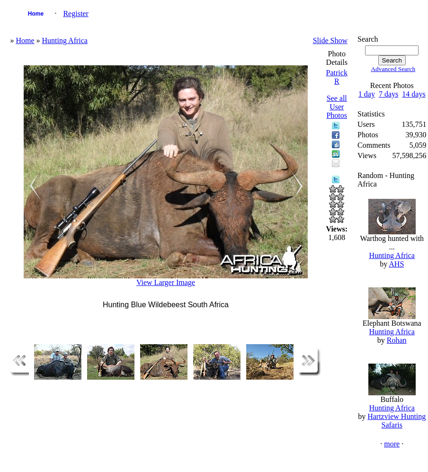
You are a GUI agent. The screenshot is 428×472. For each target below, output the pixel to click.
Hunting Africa (65, 40)
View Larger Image (165, 282)
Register (75, 13)
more (392, 444)
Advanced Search (393, 68)
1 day (366, 94)
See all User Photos (336, 106)
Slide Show (330, 40)
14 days (413, 94)
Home (36, 13)
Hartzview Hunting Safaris (396, 420)
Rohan (397, 340)
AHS (396, 264)
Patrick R (337, 77)
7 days (388, 94)
